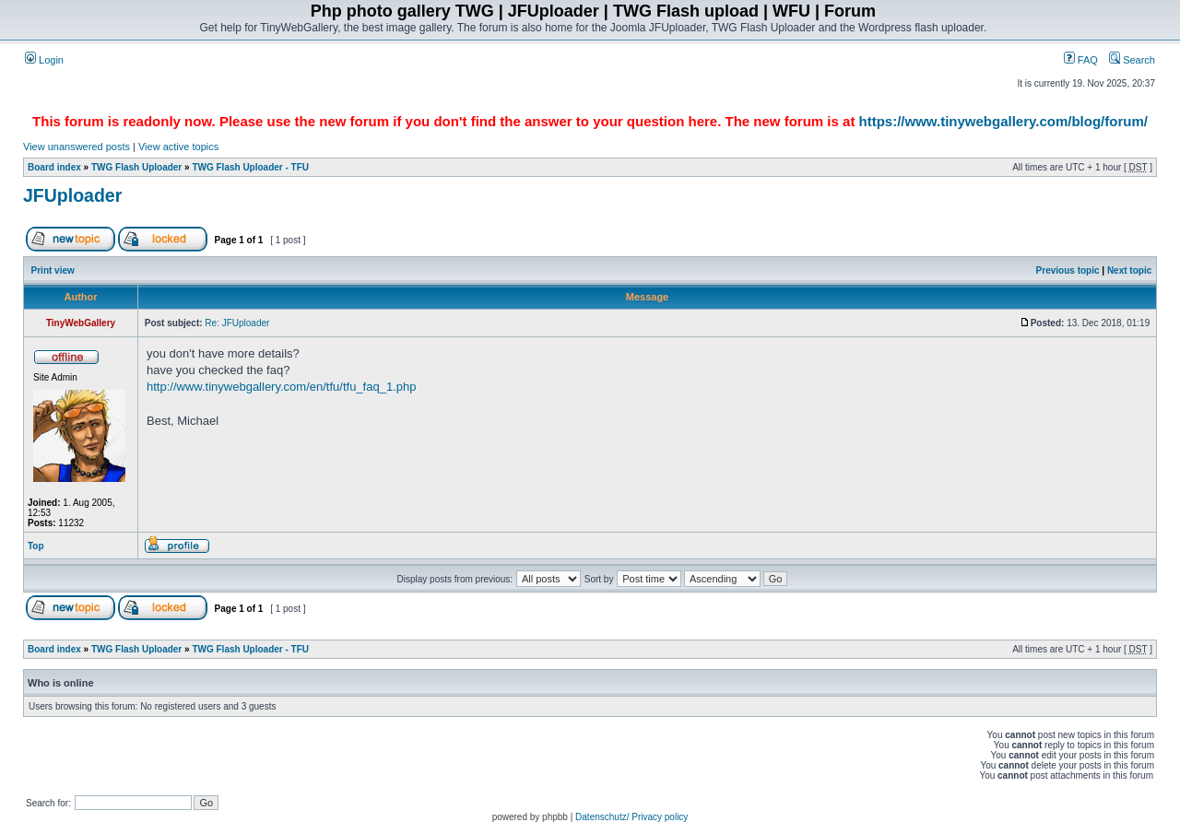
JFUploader (72, 195)
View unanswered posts (76, 146)
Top (36, 546)
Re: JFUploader (237, 323)
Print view (53, 270)
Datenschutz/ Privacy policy (631, 817)
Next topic (1129, 270)
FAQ (1081, 59)
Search (1132, 59)
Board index (54, 167)
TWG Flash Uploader (136, 167)
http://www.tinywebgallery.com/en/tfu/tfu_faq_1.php (281, 386)
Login (44, 59)
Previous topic (1068, 270)
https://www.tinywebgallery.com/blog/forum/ (1003, 121)
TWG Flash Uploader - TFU (250, 167)
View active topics (178, 146)
